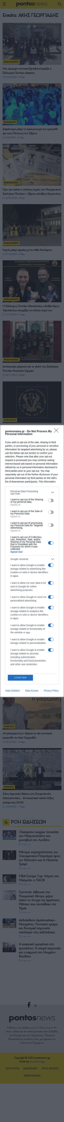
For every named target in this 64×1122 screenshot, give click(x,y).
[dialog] (32, 561)
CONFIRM (20, 677)
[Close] (57, 431)
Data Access (31, 691)
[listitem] (32, 492)
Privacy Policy (51, 691)
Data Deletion (12, 691)
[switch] (51, 500)
